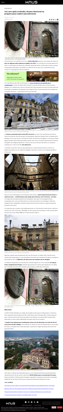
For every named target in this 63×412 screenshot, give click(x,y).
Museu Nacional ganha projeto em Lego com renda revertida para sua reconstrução (27, 392)
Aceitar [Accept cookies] (54, 407)
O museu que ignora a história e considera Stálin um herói (20, 395)
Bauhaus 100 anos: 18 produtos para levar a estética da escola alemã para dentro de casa (28, 388)
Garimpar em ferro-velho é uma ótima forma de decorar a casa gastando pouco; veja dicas (29, 385)
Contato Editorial (37, 405)
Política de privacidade (27, 405)
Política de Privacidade (9, 410)
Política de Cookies (20, 410)
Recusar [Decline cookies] (60, 407)
